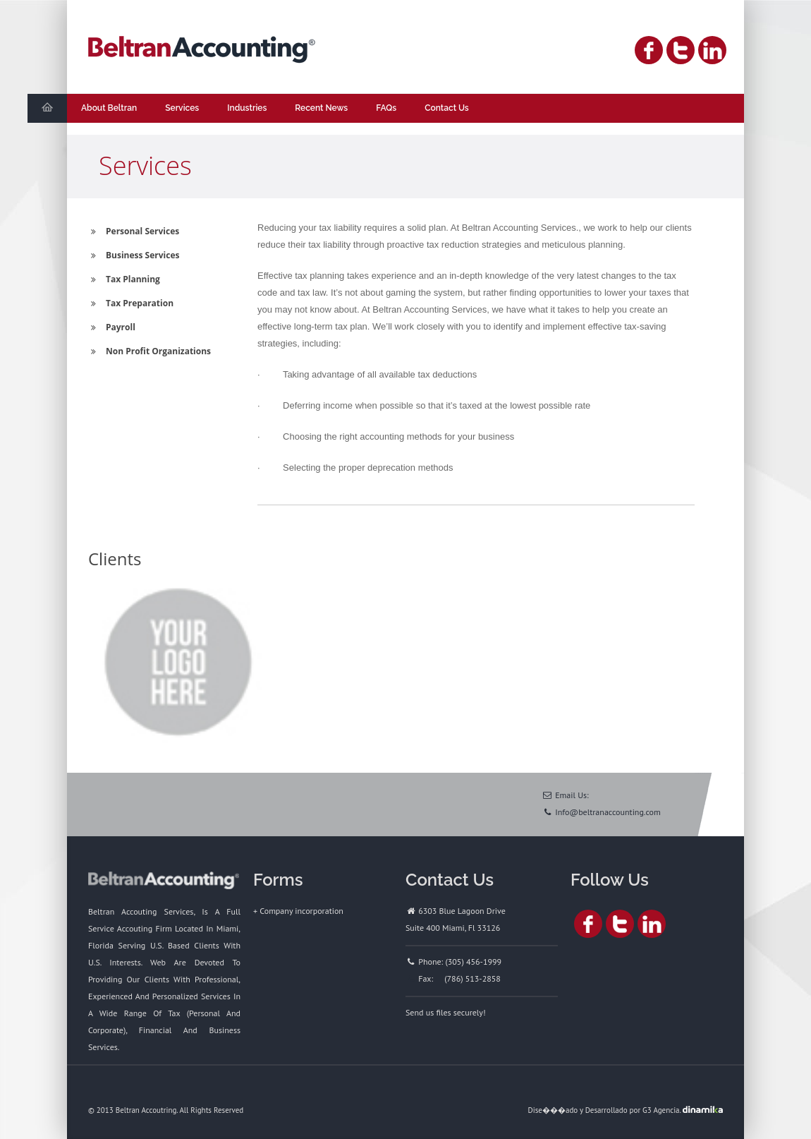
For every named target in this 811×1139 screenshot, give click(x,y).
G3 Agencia (660, 1110)
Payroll (111, 327)
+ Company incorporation (298, 910)
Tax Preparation (130, 303)
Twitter (680, 50)
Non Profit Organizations (149, 351)
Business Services (133, 255)
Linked (712, 50)
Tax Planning (124, 279)
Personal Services (133, 231)
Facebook (649, 50)
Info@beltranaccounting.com (608, 812)
